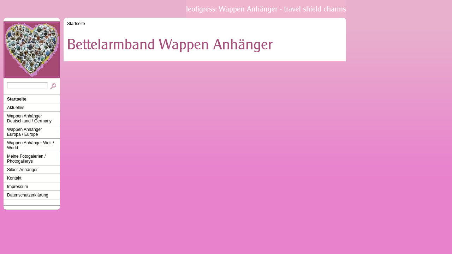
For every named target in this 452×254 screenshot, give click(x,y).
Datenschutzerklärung (27, 195)
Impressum (17, 186)
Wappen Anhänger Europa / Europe (24, 132)
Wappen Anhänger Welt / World (30, 145)
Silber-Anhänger (22, 169)
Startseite (16, 99)
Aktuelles (15, 107)
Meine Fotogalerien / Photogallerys (26, 159)
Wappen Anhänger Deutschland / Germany (29, 118)
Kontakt (14, 178)
